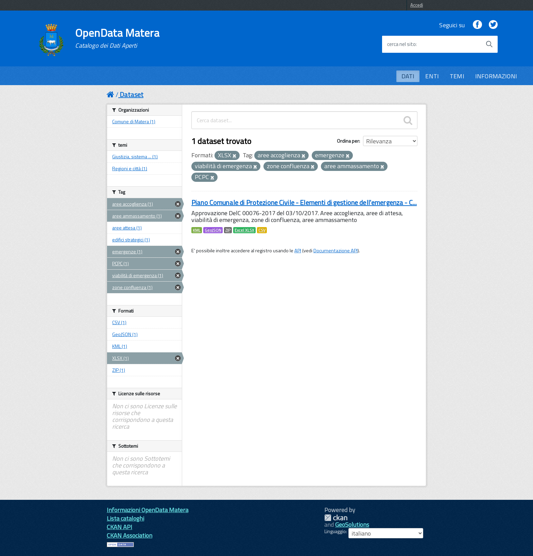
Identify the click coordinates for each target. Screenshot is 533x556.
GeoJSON (213, 230)
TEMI (457, 76)
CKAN (335, 517)
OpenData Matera (117, 38)
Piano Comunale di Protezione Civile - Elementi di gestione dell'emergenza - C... (304, 202)
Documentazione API (335, 250)
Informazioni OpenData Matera (147, 509)
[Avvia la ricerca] (489, 44)
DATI (408, 76)
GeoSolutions (352, 524)
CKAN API (119, 526)
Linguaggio (335, 531)
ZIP (227, 230)
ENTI (432, 76)
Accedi (416, 5)
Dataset (131, 94)
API (297, 250)
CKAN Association (129, 535)
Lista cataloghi (125, 518)
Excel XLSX (244, 230)
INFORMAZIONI (496, 76)
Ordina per (348, 140)
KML (197, 230)
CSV (261, 230)
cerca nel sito (401, 44)
